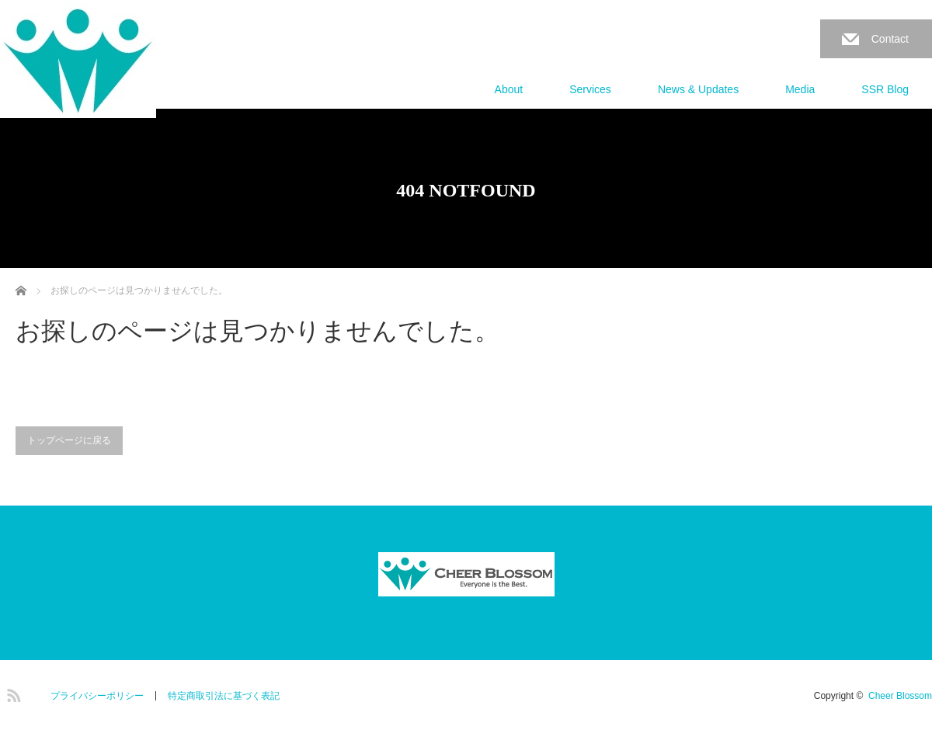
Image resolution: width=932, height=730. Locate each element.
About (509, 89)
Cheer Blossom (900, 695)
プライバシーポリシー (97, 695)
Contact (890, 39)
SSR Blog (885, 89)
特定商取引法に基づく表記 (224, 695)
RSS (11, 692)
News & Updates (698, 89)
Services (590, 89)
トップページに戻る (69, 440)
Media (800, 89)
